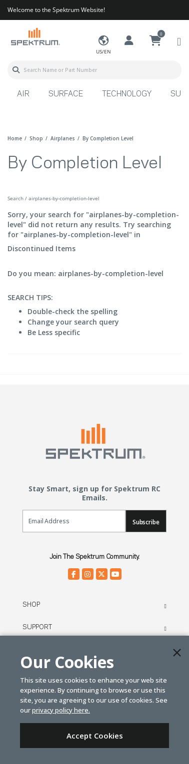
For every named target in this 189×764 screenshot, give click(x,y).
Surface (65, 94)
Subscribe (146, 522)
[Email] (74, 521)
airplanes (62, 138)
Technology (127, 94)
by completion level (108, 138)
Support (37, 627)
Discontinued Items (42, 248)
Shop (31, 605)
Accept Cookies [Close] (94, 736)
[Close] (177, 653)
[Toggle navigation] (179, 41)
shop (36, 138)
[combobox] (95, 69)
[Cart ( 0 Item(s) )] (156, 41)
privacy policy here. (61, 710)
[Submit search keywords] (16, 69)
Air (23, 94)
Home (15, 138)
